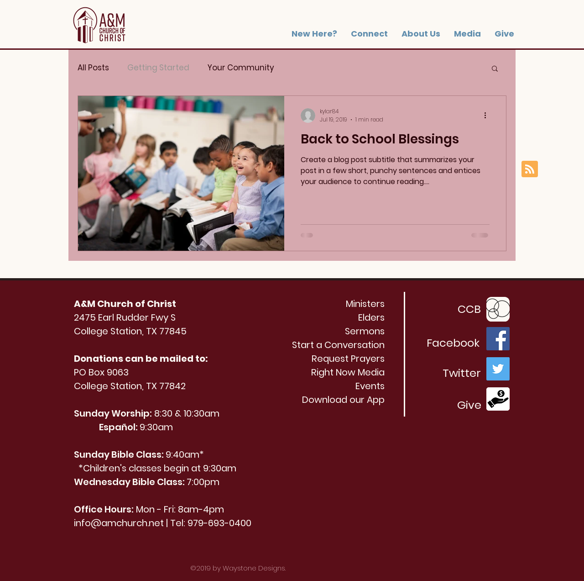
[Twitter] (498, 368)
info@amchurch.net (119, 523)
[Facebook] (498, 338)
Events (370, 386)
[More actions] (488, 115)
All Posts (93, 68)
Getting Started (158, 68)
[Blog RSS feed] (529, 169)
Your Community (241, 68)
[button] (421, 34)
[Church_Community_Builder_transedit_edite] (498, 308)
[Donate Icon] (498, 399)
